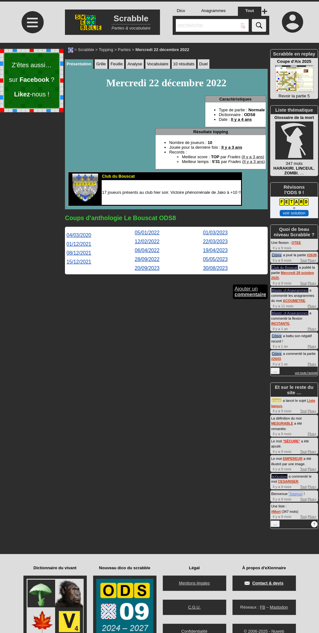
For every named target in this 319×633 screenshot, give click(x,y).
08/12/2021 (79, 253)
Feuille (117, 64)
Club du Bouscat (284, 267)
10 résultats (184, 64)
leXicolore (279, 476)
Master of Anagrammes (290, 290)
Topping (106, 49)
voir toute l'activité (306, 373)
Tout (303, 260)
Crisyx (277, 255)
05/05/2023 (215, 259)
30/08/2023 (215, 268)
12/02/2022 (147, 241)
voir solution (294, 213)
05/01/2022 (147, 232)
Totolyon (295, 494)
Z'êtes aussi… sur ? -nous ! (31, 80)
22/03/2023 (215, 241)
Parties (124, 49)
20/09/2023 (147, 268)
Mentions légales (194, 583)
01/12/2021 (79, 244)
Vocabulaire (158, 64)
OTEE (296, 243)
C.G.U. (194, 607)
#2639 (312, 255)
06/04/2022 (147, 250)
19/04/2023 (215, 250)
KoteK (276, 400)
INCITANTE (280, 323)
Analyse (134, 64)
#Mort (276, 511)
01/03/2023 (215, 232)
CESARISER (288, 481)
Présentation (79, 64)
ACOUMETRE (294, 301)
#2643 (276, 359)
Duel (203, 64)
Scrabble (86, 49)
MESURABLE (282, 423)
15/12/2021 (79, 261)
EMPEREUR (293, 458)
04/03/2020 (79, 235)
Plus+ (312, 260)
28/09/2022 (147, 259)
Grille (101, 64)
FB (262, 607)
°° (291, 441)
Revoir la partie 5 (294, 78)
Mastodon (279, 607)
